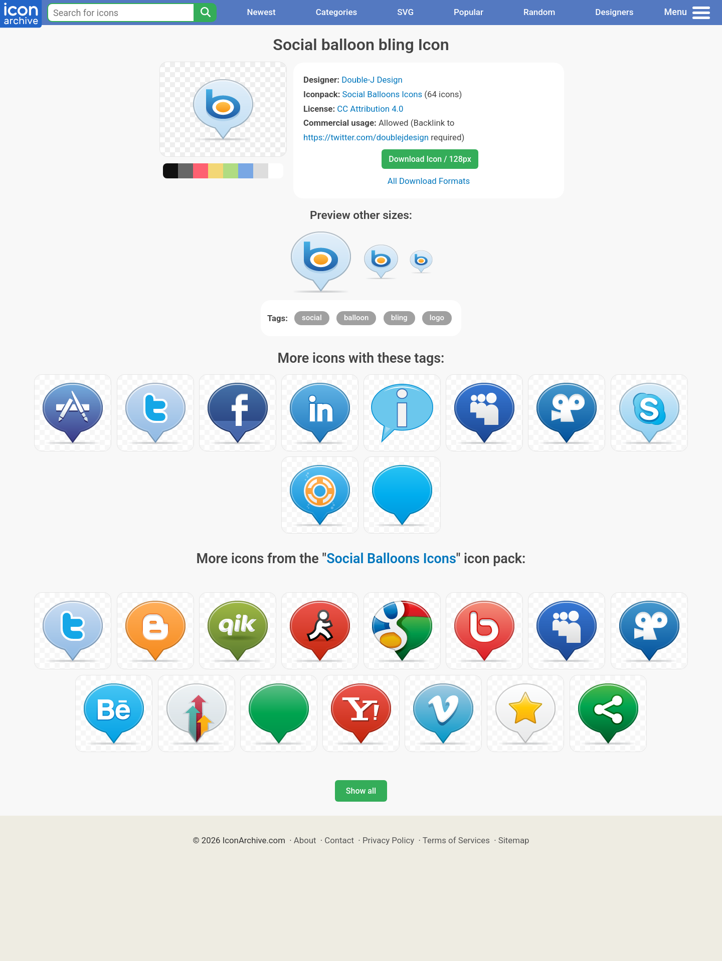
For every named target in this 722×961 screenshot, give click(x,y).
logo (437, 317)
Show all (361, 791)
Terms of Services (456, 840)
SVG (405, 12)
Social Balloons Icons (382, 94)
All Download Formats (429, 181)
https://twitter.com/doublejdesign (366, 137)
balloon (356, 317)
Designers (614, 12)
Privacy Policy (388, 840)
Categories (336, 12)
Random (539, 12)
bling (399, 317)
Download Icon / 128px (430, 159)
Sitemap (513, 840)
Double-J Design (372, 80)
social (312, 317)
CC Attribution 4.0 (370, 109)
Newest (261, 12)
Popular (468, 12)
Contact (339, 840)
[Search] (205, 12)
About (305, 840)
